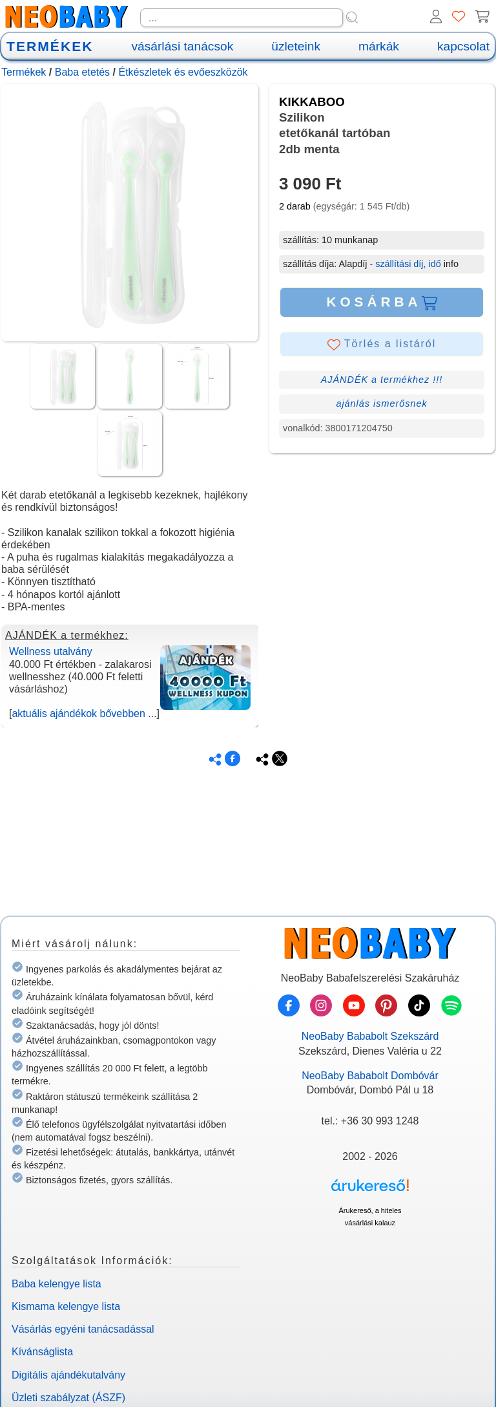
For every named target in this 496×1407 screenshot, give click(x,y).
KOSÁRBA (381, 302)
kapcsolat (463, 46)
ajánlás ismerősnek (381, 403)
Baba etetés (82, 72)
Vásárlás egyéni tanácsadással (83, 1329)
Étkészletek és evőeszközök (182, 72)
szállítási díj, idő (408, 264)
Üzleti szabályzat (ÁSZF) (68, 1397)
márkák (378, 46)
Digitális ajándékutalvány (68, 1374)
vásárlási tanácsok (182, 46)
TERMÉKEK (49, 46)
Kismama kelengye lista (66, 1306)
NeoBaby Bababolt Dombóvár (370, 1075)
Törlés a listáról (382, 344)
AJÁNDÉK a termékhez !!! (382, 379)
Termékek (23, 72)
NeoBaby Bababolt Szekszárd (370, 1036)
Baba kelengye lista (56, 1283)
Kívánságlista (42, 1351)
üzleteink (295, 46)
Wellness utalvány (50, 651)
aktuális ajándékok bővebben (78, 713)
